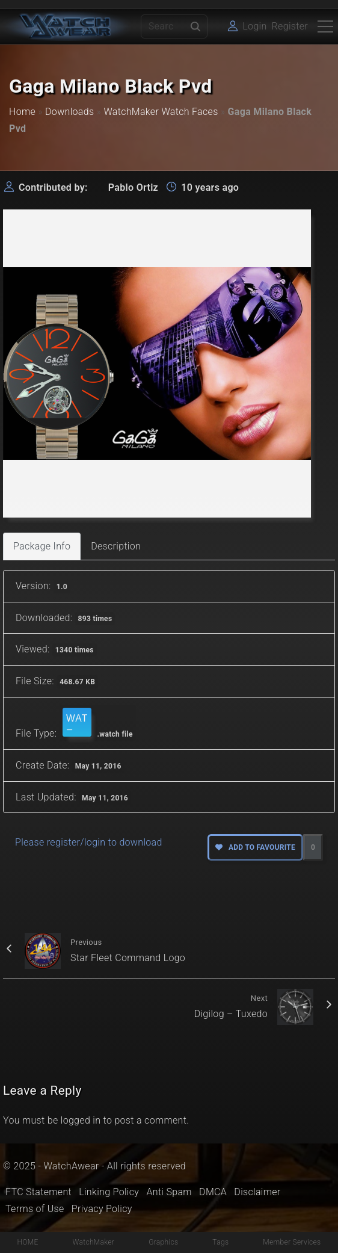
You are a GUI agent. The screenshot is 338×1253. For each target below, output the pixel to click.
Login (254, 26)
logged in (81, 1120)
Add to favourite (255, 847)
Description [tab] (116, 546)
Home (22, 111)
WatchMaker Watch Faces (160, 111)
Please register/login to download (88, 842)
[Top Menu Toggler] (325, 26)
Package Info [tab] (41, 546)
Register (290, 26)
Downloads (69, 111)
